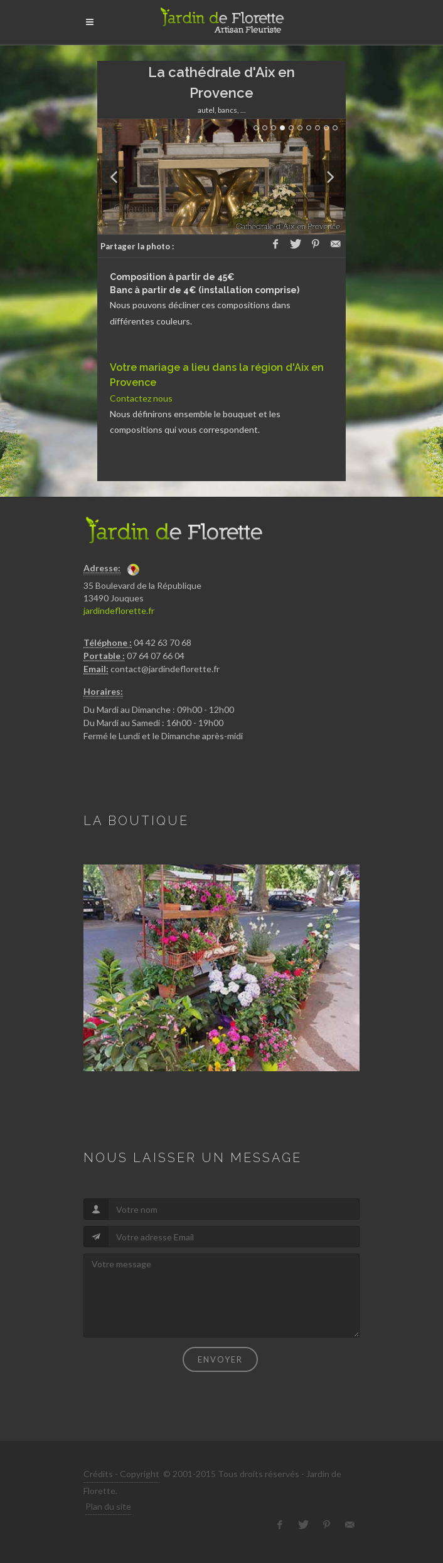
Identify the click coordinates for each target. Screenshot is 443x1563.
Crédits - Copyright (121, 1473)
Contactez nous (141, 398)
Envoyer (220, 1359)
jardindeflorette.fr (118, 610)
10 (335, 127)
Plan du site (108, 1506)
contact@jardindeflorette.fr (165, 668)
